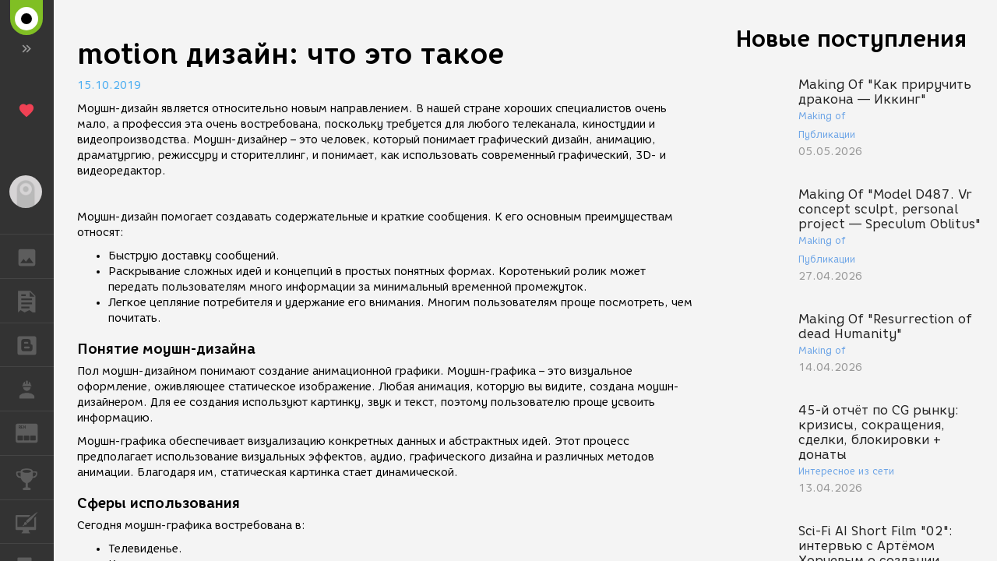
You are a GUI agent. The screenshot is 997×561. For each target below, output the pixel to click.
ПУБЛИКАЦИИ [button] (35, 301)
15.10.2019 (109, 85)
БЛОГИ (35, 344)
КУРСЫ (35, 521)
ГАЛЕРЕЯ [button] (35, 256)
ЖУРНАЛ (35, 432)
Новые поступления (851, 38)
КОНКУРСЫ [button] (35, 477)
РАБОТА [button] (35, 389)
